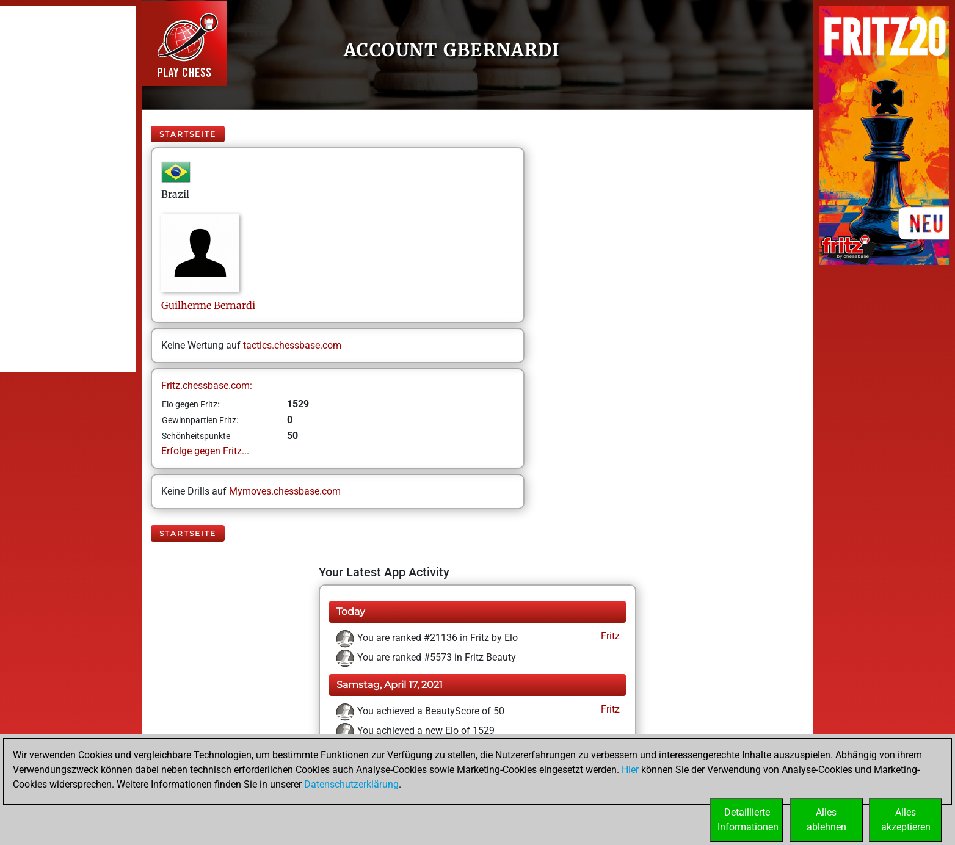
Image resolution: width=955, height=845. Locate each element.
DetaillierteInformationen (748, 820)
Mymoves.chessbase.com (285, 491)
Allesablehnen (826, 820)
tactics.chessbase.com (292, 345)
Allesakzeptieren (906, 820)
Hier (630, 769)
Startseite (187, 134)
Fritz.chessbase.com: (206, 385)
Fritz (609, 636)
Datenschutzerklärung (351, 784)
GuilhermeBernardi (208, 305)
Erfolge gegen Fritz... (205, 451)
